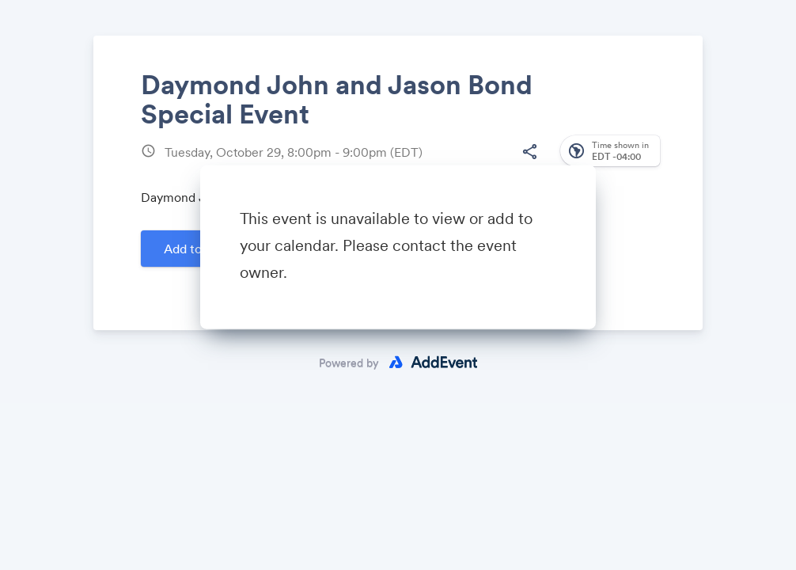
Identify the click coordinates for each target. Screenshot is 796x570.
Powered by (349, 362)
